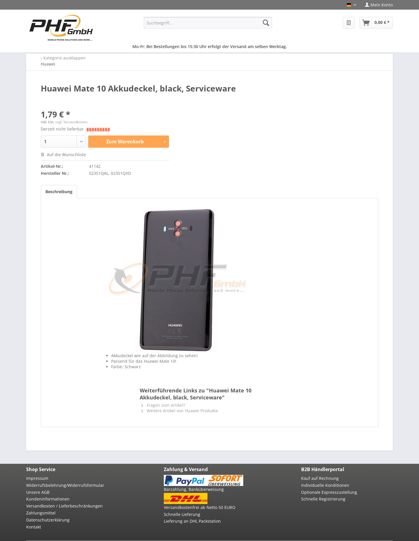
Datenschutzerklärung (48, 520)
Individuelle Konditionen (325, 485)
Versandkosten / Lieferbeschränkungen (64, 506)
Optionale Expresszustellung (329, 492)
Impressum (37, 478)
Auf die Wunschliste (63, 154)
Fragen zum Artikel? (163, 405)
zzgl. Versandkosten (71, 121)
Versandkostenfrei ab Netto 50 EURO (199, 507)
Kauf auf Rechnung (320, 478)
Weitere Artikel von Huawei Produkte (179, 410)
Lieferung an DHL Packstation (192, 521)
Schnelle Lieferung (182, 514)
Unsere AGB (37, 492)
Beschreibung (58, 191)
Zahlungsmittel (41, 513)
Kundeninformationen (48, 499)
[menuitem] (377, 4)
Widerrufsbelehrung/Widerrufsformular (65, 485)
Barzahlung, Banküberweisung (194, 489)
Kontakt (33, 527)
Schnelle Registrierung (323, 499)
